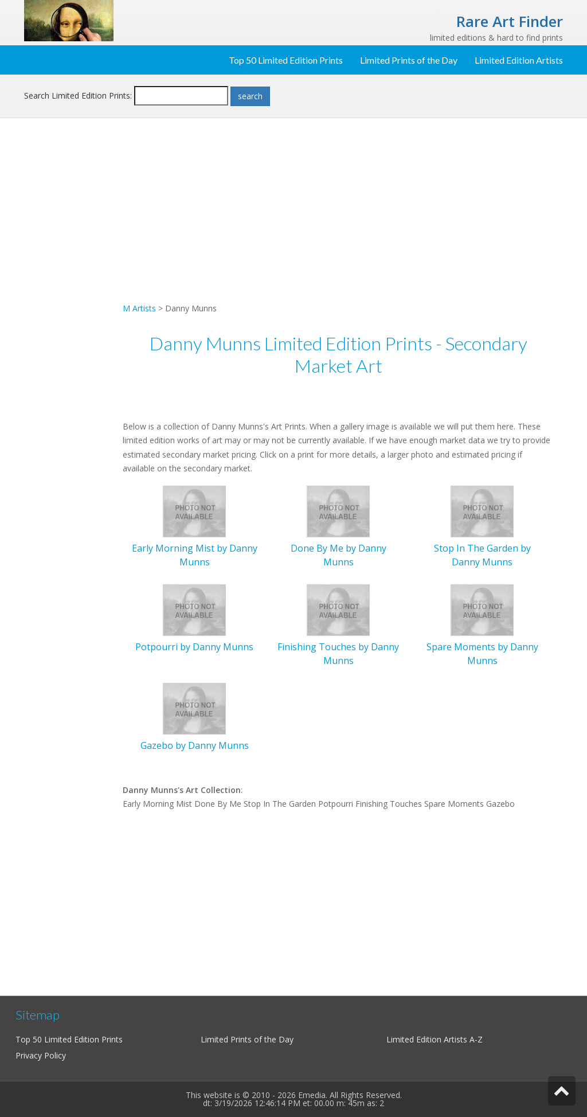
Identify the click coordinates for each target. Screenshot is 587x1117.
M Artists (139, 308)
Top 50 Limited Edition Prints (286, 59)
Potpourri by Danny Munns (194, 646)
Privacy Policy (40, 1055)
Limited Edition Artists (519, 59)
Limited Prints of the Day (408, 59)
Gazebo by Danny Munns (194, 745)
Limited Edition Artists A (430, 1039)
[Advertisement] (69, 313)
